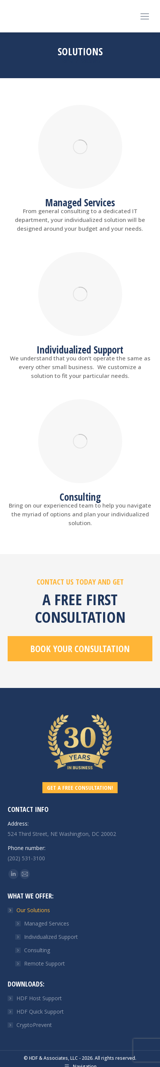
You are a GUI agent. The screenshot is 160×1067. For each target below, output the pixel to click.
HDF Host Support (39, 998)
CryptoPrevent (34, 1024)
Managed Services (46, 923)
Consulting (37, 950)
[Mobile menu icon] (144, 16)
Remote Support (44, 963)
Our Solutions (29, 910)
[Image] (80, 147)
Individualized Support (51, 936)
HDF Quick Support (40, 1011)
